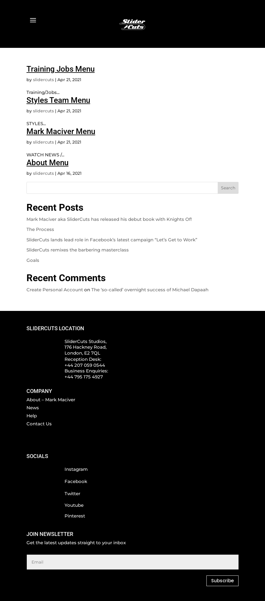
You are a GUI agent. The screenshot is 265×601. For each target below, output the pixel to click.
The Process (40, 229)
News (32, 407)
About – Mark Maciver (50, 399)
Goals (32, 260)
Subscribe (222, 581)
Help (31, 416)
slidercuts (43, 79)
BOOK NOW (44, 26)
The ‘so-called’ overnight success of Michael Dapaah (149, 289)
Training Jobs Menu (60, 68)
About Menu (47, 162)
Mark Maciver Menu (60, 131)
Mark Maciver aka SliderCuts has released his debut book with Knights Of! (109, 219)
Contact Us (39, 424)
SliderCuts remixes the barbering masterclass (77, 250)
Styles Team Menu (58, 100)
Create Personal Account (54, 289)
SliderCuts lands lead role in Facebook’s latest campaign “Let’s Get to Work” (111, 240)
